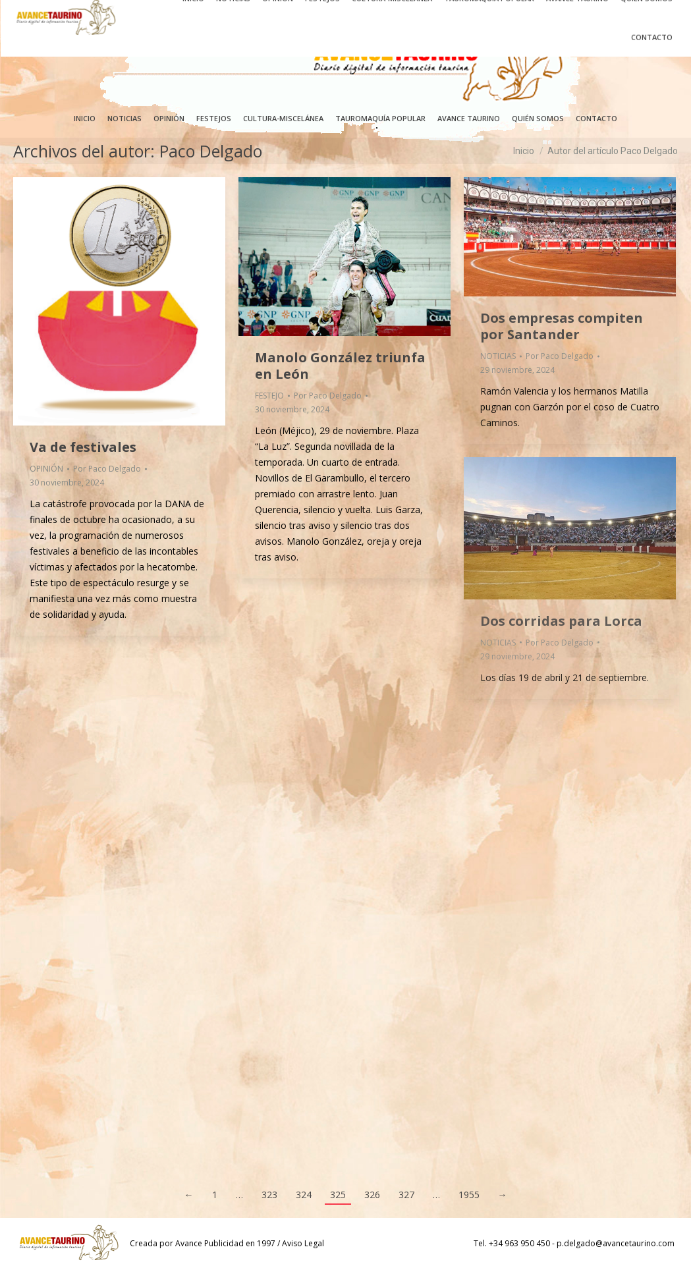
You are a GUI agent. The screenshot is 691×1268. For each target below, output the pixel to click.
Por (107, 468)
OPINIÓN (46, 468)
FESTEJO (269, 395)
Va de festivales (83, 447)
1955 (469, 1194)
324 (304, 1194)
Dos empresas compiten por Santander (561, 326)
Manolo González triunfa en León (340, 365)
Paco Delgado (210, 151)
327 (406, 1194)
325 (338, 1194)
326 (372, 1194)
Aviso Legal (303, 1243)
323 (269, 1194)
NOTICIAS (498, 356)
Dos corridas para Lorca (561, 621)
